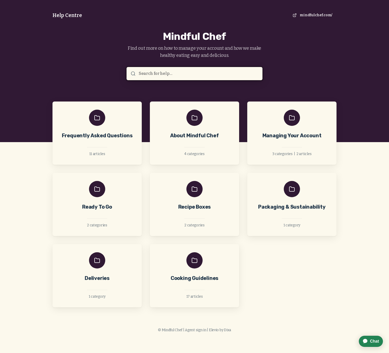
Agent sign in (195, 330)
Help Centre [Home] (67, 15)
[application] (368, 341)
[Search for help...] (198, 73)
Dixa (227, 330)
